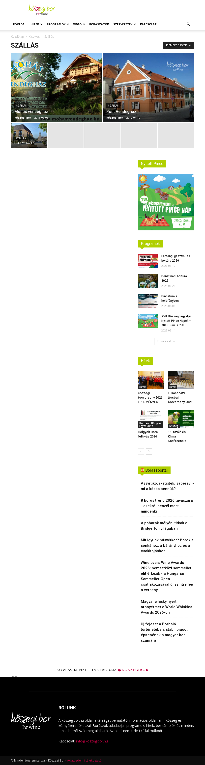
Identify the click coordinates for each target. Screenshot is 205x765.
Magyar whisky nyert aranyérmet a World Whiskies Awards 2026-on (166, 607)
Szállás (21, 105)
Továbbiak (166, 341)
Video (79, 24)
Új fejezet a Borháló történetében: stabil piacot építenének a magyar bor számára (164, 632)
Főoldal (19, 24)
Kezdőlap (17, 36)
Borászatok (99, 24)
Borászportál (156, 470)
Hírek (36, 24)
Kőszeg (173, 426)
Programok (58, 24)
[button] (188, 24)
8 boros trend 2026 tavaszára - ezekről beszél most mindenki (167, 506)
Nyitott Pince (152, 163)
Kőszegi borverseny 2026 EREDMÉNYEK (150, 397)
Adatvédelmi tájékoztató (84, 760)
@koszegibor (133, 669)
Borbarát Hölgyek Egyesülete (150, 425)
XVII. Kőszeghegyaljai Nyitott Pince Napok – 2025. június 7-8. (176, 321)
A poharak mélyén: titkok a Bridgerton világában (164, 526)
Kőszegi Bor (22, 117)
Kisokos (34, 36)
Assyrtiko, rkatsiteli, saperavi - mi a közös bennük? (167, 486)
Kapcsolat (148, 24)
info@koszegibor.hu (92, 741)
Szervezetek (124, 24)
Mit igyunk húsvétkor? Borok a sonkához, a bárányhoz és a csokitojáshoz (167, 545)
